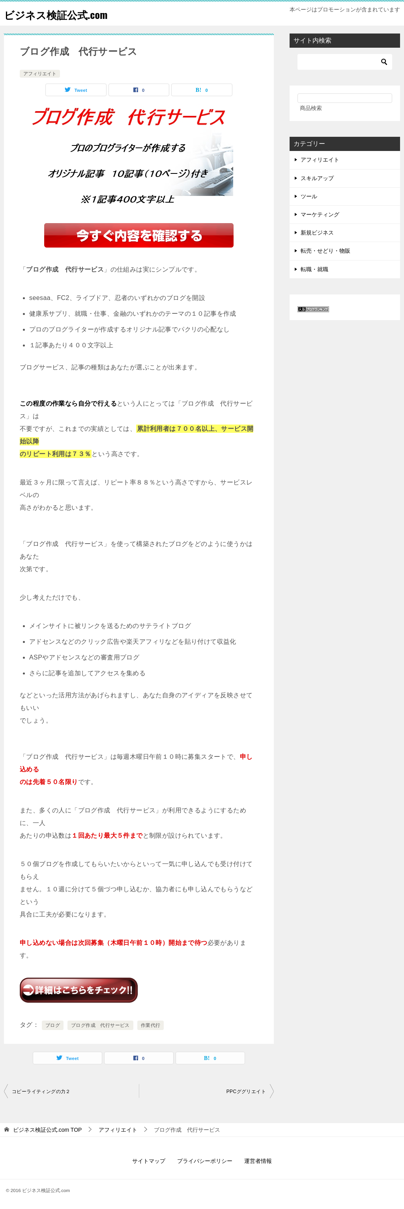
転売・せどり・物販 (325, 251)
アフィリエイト (39, 73)
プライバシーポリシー (204, 1161)
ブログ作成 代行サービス (100, 1025)
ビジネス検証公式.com (63, 13)
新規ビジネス (317, 232)
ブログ (52, 1025)
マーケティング (320, 214)
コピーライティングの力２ (41, 1091)
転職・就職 (314, 269)
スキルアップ (317, 178)
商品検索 (311, 108)
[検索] (344, 62)
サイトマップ (148, 1161)
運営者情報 (258, 1161)
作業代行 (151, 1025)
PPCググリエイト (246, 1091)
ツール (309, 196)
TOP (47, 1130)
